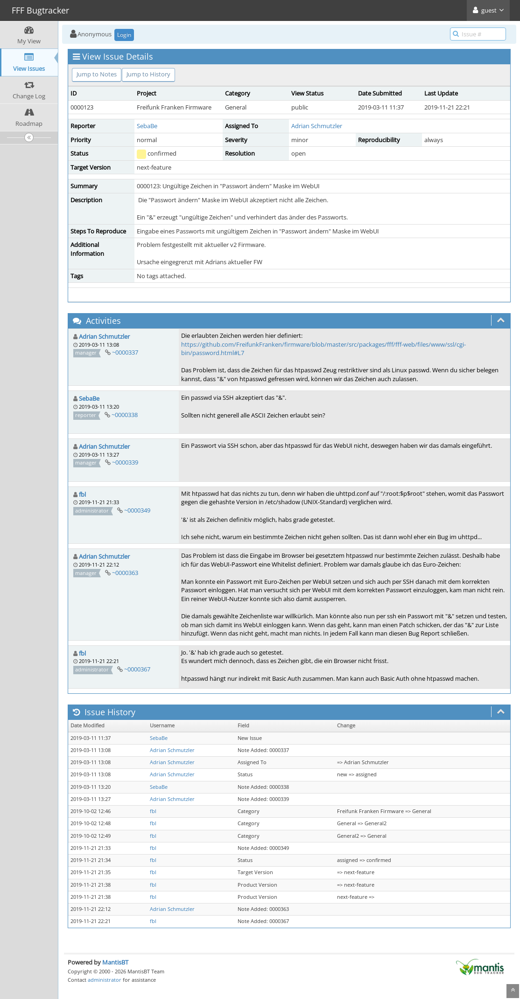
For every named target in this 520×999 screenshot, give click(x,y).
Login (124, 35)
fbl (82, 494)
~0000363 (125, 572)
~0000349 (137, 510)
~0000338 (125, 415)
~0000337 (125, 352)
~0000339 (125, 462)
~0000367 (137, 669)
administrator (104, 979)
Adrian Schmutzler (316, 126)
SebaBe (147, 126)
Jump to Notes (97, 74)
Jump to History (148, 74)
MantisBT (115, 962)
